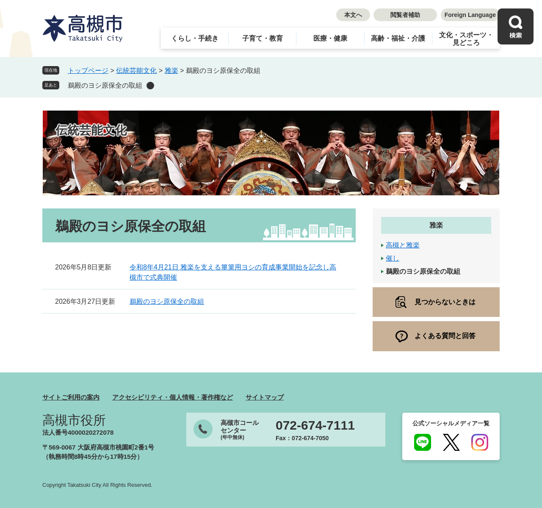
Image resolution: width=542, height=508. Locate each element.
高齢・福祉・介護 (398, 38)
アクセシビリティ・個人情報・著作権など (172, 397)
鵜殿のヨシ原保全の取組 (105, 85)
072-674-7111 (315, 425)
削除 (150, 85)
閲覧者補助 (405, 14)
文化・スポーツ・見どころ (466, 38)
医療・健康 (330, 38)
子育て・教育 (262, 38)
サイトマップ (265, 397)
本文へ (353, 14)
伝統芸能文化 (136, 70)
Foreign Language (470, 14)
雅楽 (171, 70)
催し (392, 258)
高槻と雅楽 (403, 245)
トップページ (88, 70)
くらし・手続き (194, 38)
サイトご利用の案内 (71, 397)
